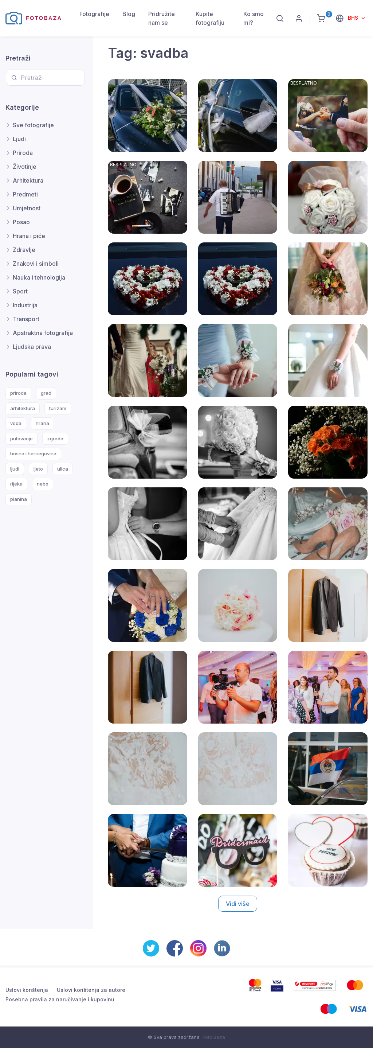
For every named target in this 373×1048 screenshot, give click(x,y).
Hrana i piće (29, 235)
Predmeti (25, 194)
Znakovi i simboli (36, 263)
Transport (26, 319)
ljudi (14, 469)
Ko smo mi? (253, 18)
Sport (20, 291)
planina (18, 499)
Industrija (25, 305)
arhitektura (22, 408)
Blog (128, 13)
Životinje (24, 166)
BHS (354, 18)
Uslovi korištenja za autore (91, 990)
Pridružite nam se (161, 18)
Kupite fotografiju (210, 18)
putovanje (21, 438)
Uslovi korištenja (26, 990)
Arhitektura (28, 180)
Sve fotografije (33, 125)
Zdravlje (24, 249)
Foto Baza (214, 1037)
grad (46, 393)
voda (15, 423)
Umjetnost (26, 208)
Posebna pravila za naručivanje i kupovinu (59, 999)
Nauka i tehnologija (39, 277)
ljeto (38, 469)
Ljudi (19, 139)
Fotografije (94, 13)
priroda (18, 393)
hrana (42, 423)
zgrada (55, 438)
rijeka (16, 484)
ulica (62, 469)
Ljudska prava (32, 346)
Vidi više (238, 903)
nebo (42, 484)
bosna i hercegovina (33, 453)
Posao (21, 222)
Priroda (23, 152)
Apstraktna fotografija (43, 332)
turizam (57, 408)
